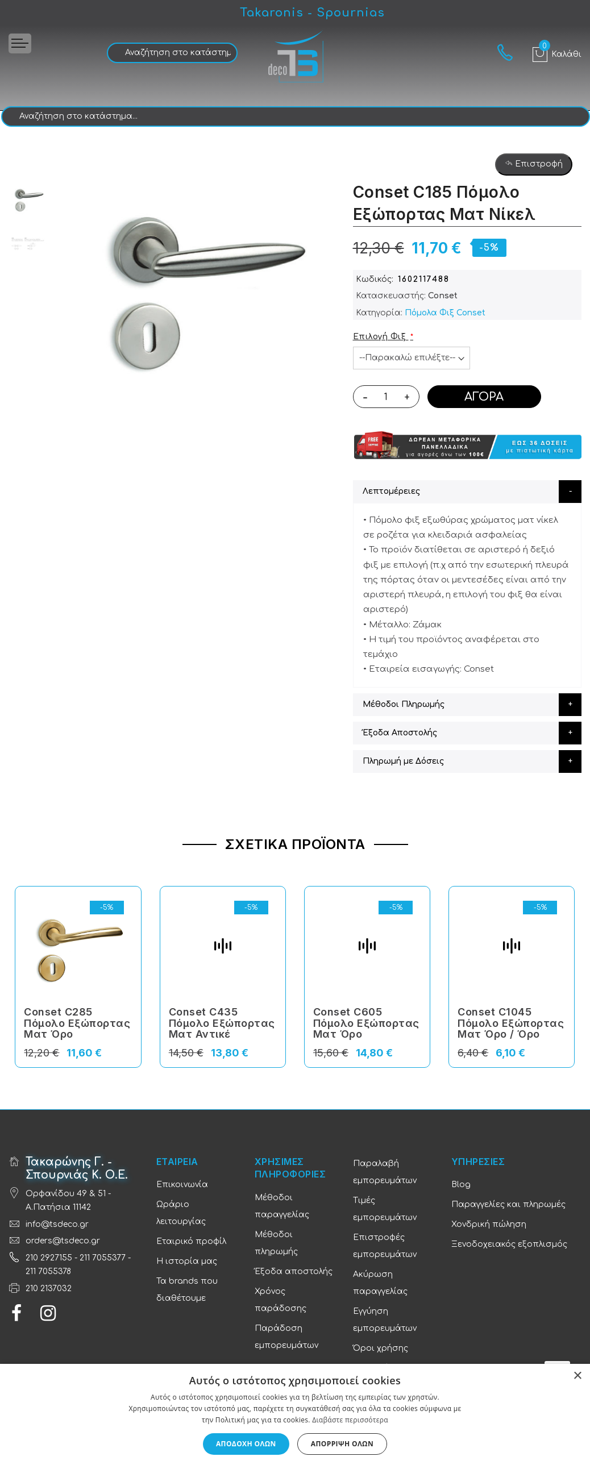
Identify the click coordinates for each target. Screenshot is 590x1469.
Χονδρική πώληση (488, 1224)
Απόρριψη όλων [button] (342, 1444)
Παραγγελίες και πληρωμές (508, 1204)
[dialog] (295, 1416)
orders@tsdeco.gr (63, 1241)
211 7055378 (48, 1271)
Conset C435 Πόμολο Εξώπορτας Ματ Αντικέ (222, 1023)
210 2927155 (49, 1258)
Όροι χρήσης (380, 1348)
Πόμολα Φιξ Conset (445, 313)
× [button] (577, 1376)
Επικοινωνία (182, 1184)
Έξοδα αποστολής (294, 1271)
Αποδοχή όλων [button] (246, 1444)
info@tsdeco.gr (57, 1224)
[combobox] (172, 53)
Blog (461, 1184)
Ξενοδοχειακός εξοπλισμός (509, 1244)
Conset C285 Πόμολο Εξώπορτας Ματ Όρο (77, 1023)
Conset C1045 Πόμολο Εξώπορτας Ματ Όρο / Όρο (511, 1023)
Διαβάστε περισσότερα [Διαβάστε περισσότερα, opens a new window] (350, 1420)
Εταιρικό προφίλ (191, 1241)
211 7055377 (103, 1258)
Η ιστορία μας (186, 1261)
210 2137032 (49, 1288)
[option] (28, 199)
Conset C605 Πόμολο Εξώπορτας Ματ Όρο (366, 1023)
